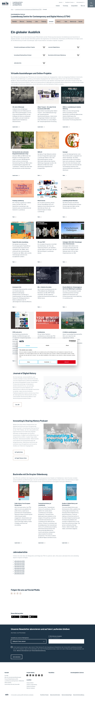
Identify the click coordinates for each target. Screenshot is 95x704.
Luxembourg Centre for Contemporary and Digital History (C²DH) (28, 9)
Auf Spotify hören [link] (19, 452)
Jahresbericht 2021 (19, 566)
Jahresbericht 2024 (19, 561)
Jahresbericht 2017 (19, 573)
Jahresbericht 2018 (19, 571)
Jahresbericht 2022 (19, 564)
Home (12, 9)
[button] (15, 617)
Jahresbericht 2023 (19, 562)
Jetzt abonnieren (17, 657)
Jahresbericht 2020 (19, 568)
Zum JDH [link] (17, 404)
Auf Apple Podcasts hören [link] (21, 458)
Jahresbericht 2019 (19, 570)
